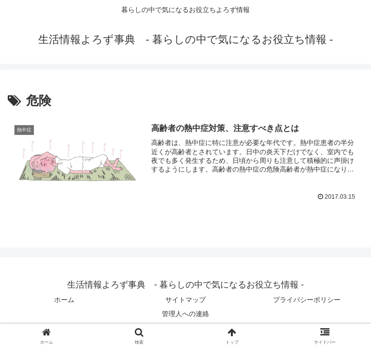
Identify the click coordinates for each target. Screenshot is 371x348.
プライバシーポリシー (307, 300)
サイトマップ (185, 300)
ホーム (64, 300)
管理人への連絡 (185, 314)
